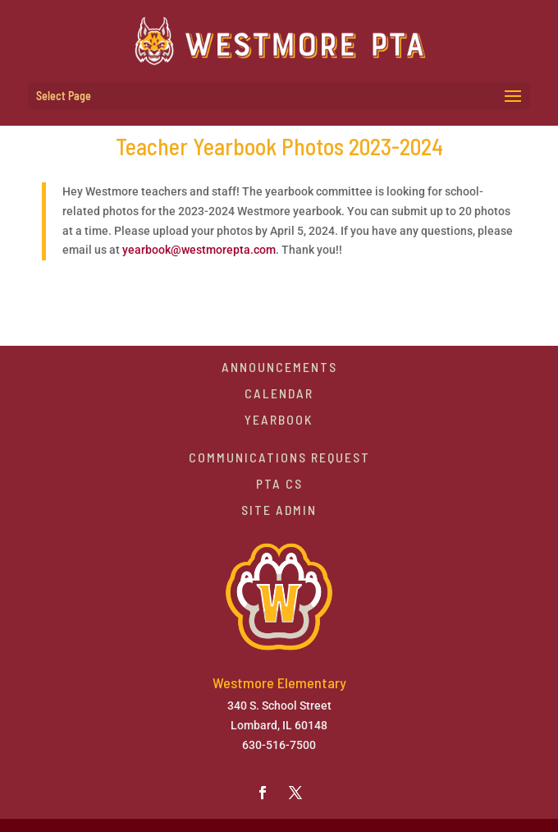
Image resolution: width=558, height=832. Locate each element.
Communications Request (279, 457)
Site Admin (279, 509)
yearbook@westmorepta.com (199, 249)
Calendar (279, 393)
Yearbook (279, 419)
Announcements (279, 367)
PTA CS (279, 483)
